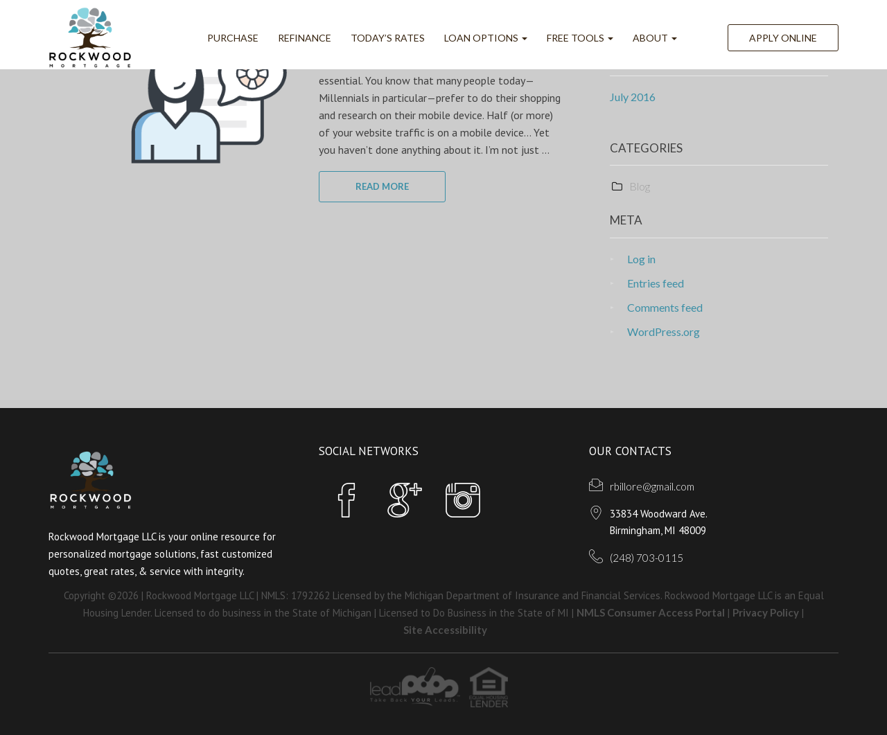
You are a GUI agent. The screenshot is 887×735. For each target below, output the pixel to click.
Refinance (304, 38)
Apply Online (783, 38)
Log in (641, 258)
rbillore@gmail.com (652, 486)
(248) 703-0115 (646, 557)
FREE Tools (580, 38)
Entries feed (655, 283)
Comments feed (665, 307)
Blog (639, 186)
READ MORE (382, 186)
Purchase (232, 38)
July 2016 (633, 96)
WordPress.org (663, 331)
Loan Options (485, 38)
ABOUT (655, 38)
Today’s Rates (388, 38)
